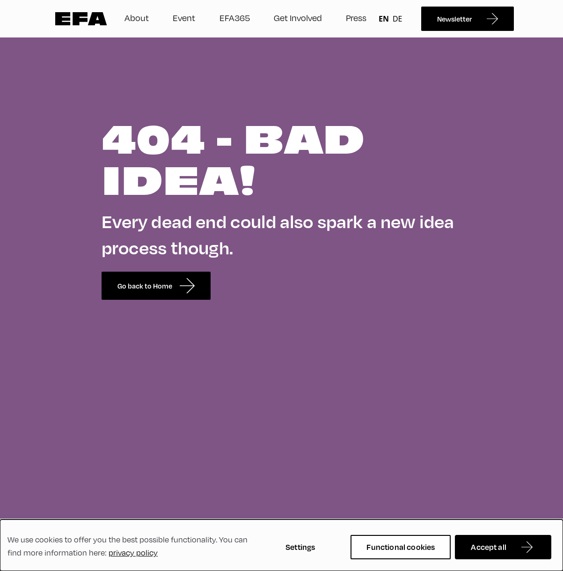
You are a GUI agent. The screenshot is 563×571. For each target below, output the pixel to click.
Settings (300, 547)
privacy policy (133, 552)
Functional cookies (400, 547)
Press (356, 17)
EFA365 (234, 17)
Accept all (488, 547)
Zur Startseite (81, 18)
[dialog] (281, 545)
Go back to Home (156, 285)
